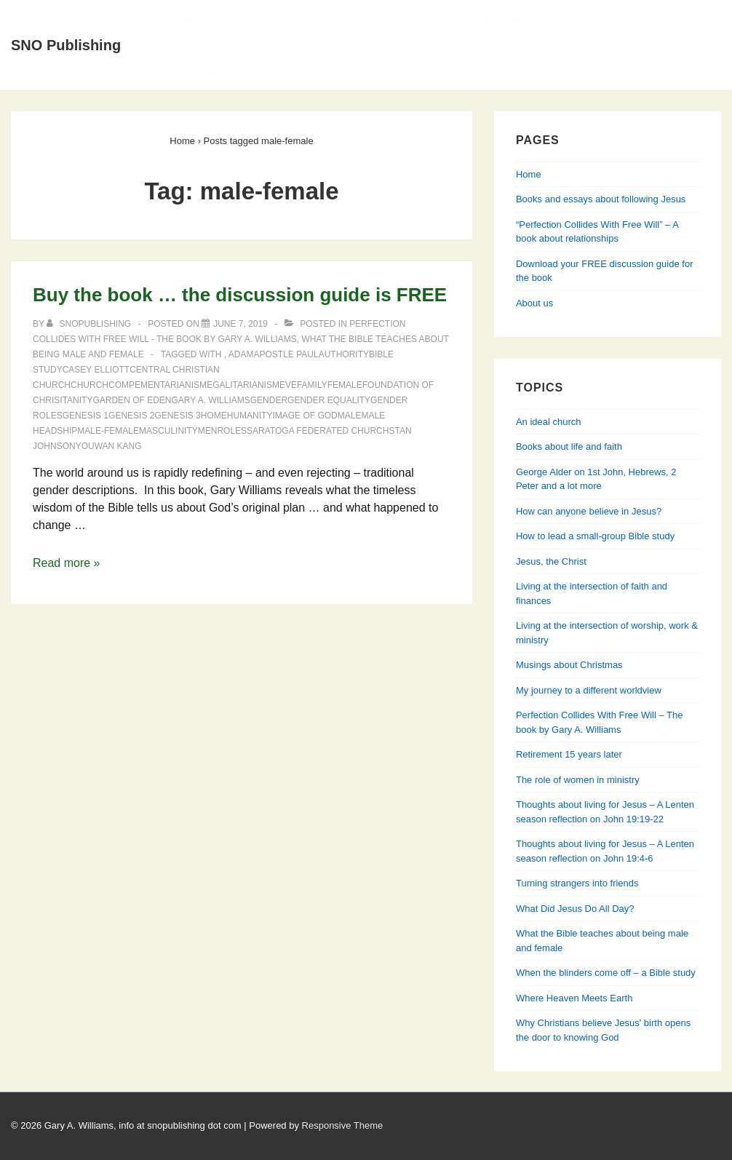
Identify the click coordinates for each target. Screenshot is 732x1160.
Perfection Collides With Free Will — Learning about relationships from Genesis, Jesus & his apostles (428, 62)
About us (534, 303)
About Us (258, 17)
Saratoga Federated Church (318, 431)
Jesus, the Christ (551, 561)
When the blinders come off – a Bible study (606, 972)
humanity (250, 415)
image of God (304, 415)
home (214, 415)
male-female (108, 431)
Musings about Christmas (569, 664)
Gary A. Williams (210, 400)
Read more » (66, 563)
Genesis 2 (131, 415)
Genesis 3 (177, 415)
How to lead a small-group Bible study (595, 536)
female (344, 385)
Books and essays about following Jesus (424, 17)
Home (188, 17)
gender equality (328, 400)
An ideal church (548, 421)
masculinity (168, 431)
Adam (241, 354)
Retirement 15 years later (569, 754)
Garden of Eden (131, 400)
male (350, 415)
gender (268, 400)
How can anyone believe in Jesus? (588, 511)
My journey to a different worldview (588, 690)
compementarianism (157, 385)
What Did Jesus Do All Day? (575, 908)
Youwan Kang (109, 446)
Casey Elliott (96, 370)
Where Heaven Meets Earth (574, 998)
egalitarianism (243, 385)
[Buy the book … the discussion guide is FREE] (240, 324)
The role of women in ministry (578, 779)
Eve (288, 385)
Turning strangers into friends (577, 883)
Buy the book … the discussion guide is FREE (240, 295)
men (208, 431)
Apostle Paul (285, 354)
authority (344, 354)
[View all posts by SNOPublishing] (90, 324)
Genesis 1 (85, 415)
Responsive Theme (342, 1125)
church (89, 385)
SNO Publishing (66, 45)
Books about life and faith (569, 446)
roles (232, 431)
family (312, 385)
